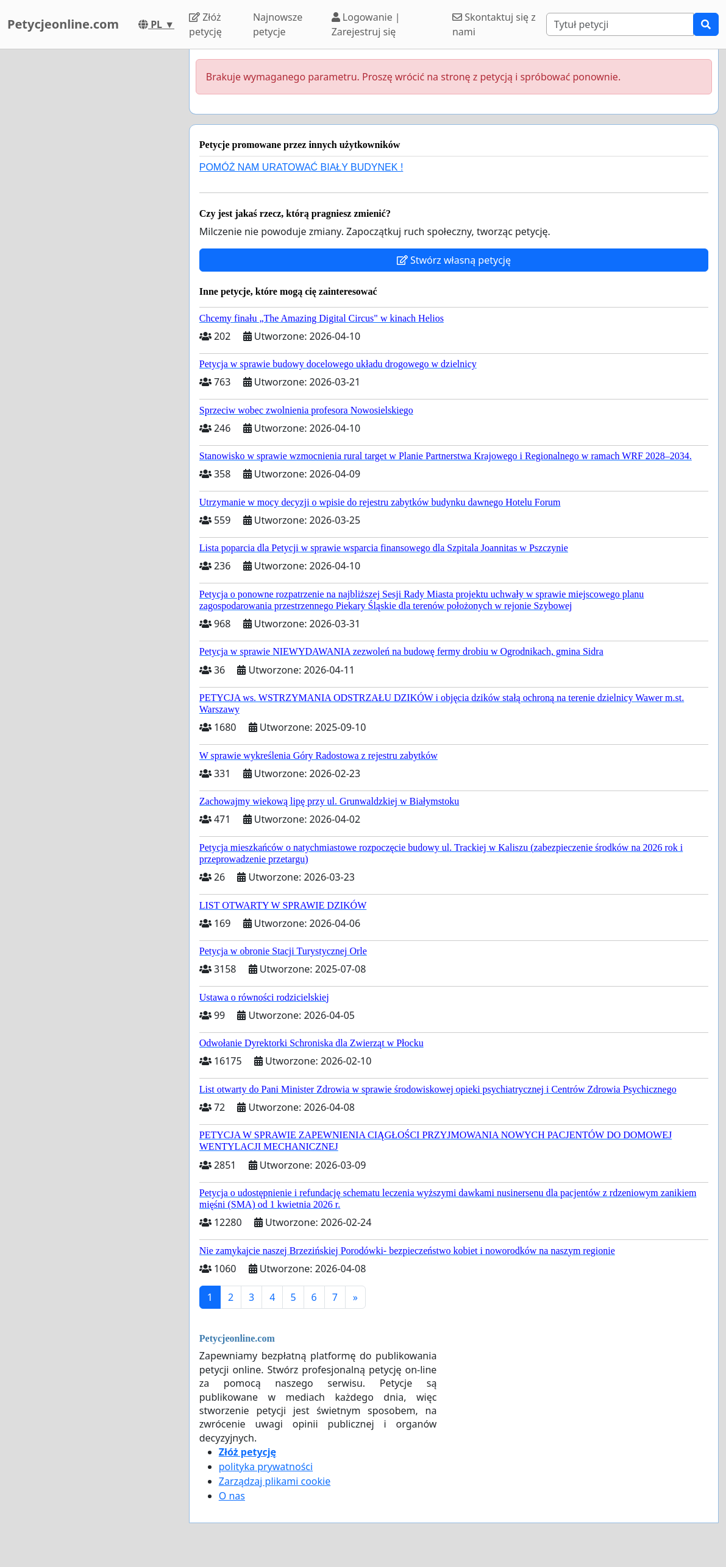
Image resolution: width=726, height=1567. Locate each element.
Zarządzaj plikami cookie (274, 1481)
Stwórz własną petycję (454, 260)
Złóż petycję (205, 24)
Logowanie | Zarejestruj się (366, 24)
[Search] (620, 24)
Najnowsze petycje (277, 24)
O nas (232, 1495)
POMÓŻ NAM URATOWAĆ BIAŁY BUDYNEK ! (301, 167)
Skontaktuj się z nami (494, 24)
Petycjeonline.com (63, 24)
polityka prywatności (266, 1466)
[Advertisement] (90, 232)
